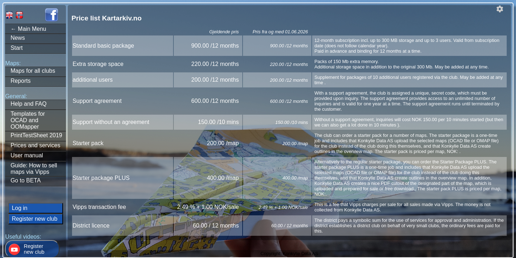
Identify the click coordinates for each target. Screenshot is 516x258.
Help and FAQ (28, 104)
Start (16, 48)
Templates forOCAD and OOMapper (27, 120)
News (17, 38)
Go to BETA (25, 180)
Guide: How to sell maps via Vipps (33, 168)
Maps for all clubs (32, 71)
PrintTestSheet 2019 (36, 135)
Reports (20, 81)
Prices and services (35, 145)
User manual (26, 155)
